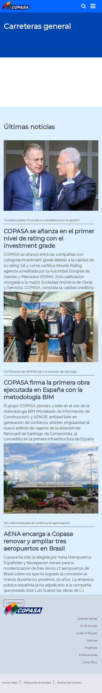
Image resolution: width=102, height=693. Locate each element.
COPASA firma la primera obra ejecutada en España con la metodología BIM (47, 390)
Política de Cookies (69, 682)
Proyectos (91, 647)
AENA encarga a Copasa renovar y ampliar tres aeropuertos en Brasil (38, 541)
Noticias (92, 640)
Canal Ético (90, 662)
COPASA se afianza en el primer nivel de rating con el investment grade (49, 238)
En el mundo (88, 626)
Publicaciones (88, 655)
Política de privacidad (37, 682)
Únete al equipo (86, 633)
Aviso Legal (10, 682)
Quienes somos (87, 618)
